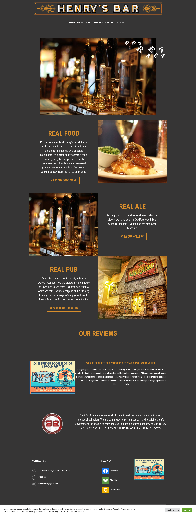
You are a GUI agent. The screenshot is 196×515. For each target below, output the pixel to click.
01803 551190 (44, 477)
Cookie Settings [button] (173, 510)
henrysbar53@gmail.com (48, 483)
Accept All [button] (187, 510)
